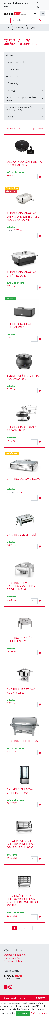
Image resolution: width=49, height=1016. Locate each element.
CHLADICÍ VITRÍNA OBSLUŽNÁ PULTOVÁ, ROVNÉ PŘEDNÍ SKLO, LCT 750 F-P (24, 900)
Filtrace (38, 128)
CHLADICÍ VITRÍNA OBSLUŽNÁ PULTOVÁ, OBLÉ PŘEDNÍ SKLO (21, 844)
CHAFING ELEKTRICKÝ (21, 534)
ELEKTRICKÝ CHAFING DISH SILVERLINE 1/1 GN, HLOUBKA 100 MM (23, 216)
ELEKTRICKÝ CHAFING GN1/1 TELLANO (21, 274)
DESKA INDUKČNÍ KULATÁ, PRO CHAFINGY (24, 163)
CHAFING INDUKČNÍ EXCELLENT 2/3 (20, 639)
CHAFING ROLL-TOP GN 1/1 (24, 741)
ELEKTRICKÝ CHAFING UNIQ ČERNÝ (21, 325)
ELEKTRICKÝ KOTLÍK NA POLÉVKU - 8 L (23, 377)
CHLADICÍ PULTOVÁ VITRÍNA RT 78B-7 (20, 791)
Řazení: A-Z (12, 128)
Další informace (39, 1013)
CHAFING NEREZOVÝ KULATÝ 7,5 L (21, 691)
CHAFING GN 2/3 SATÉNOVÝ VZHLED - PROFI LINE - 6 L (21, 586)
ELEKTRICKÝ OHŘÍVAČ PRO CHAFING (21, 429)
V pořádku (23, 1013)
